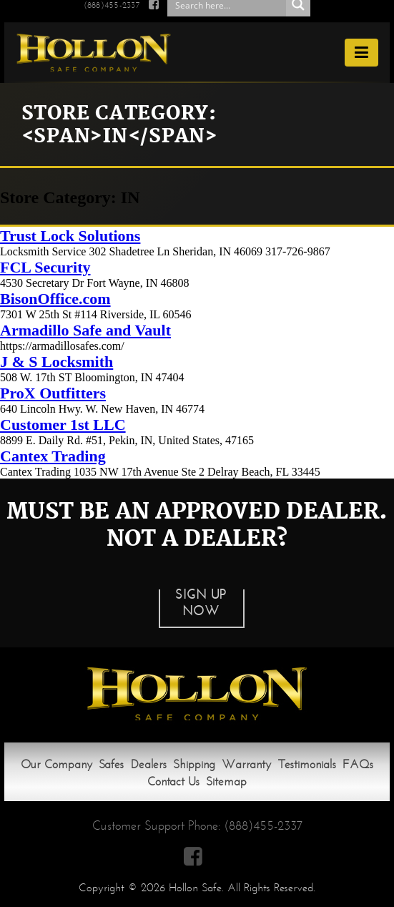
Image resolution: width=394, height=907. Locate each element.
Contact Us (173, 781)
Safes (111, 764)
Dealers (149, 764)
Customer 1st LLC (63, 424)
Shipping (194, 764)
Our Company (56, 764)
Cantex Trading (53, 456)
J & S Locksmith (56, 362)
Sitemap (226, 781)
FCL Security (45, 267)
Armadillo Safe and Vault (85, 330)
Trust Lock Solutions (70, 236)
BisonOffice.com (55, 299)
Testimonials (307, 764)
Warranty (246, 764)
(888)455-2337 (263, 825)
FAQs (358, 764)
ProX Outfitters (53, 393)
